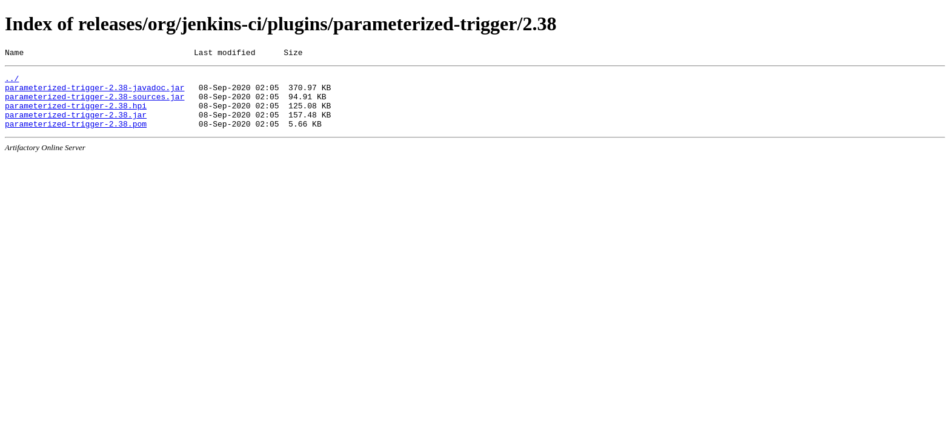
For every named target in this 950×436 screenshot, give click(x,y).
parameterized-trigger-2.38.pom (76, 136)
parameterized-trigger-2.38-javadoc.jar (94, 92)
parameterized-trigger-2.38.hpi (76, 114)
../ (12, 81)
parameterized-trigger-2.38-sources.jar (94, 103)
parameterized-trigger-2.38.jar (76, 125)
